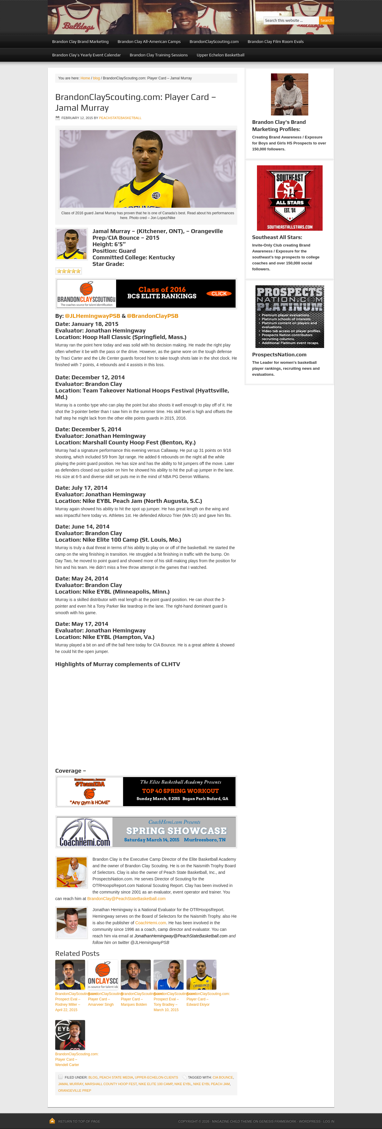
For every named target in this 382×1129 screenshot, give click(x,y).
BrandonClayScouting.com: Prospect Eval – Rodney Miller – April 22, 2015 (70, 1002)
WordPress (309, 1121)
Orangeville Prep (74, 1090)
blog (93, 1077)
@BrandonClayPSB (152, 315)
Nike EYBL (182, 1084)
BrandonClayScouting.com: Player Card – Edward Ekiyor (201, 999)
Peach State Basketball (121, 17)
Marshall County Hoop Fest (111, 1084)
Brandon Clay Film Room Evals (276, 41)
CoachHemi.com (150, 922)
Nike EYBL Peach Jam (211, 1084)
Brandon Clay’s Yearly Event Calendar (86, 55)
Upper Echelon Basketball (220, 55)
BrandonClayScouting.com (214, 41)
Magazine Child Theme (232, 1121)
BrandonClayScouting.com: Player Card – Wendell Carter (70, 1059)
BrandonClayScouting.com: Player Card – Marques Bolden (136, 999)
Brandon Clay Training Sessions (159, 55)
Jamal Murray (70, 1084)
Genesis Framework (277, 1121)
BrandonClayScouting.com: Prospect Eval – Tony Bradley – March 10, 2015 (169, 1002)
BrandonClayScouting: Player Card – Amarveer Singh (103, 999)
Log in (328, 1121)
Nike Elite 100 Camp (155, 1084)
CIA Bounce (223, 1077)
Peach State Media (116, 1077)
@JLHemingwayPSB (92, 315)
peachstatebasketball (120, 118)
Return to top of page (79, 1121)
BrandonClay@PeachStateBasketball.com (126, 898)
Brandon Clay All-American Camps (149, 41)
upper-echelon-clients (156, 1077)
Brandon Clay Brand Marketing (80, 41)
